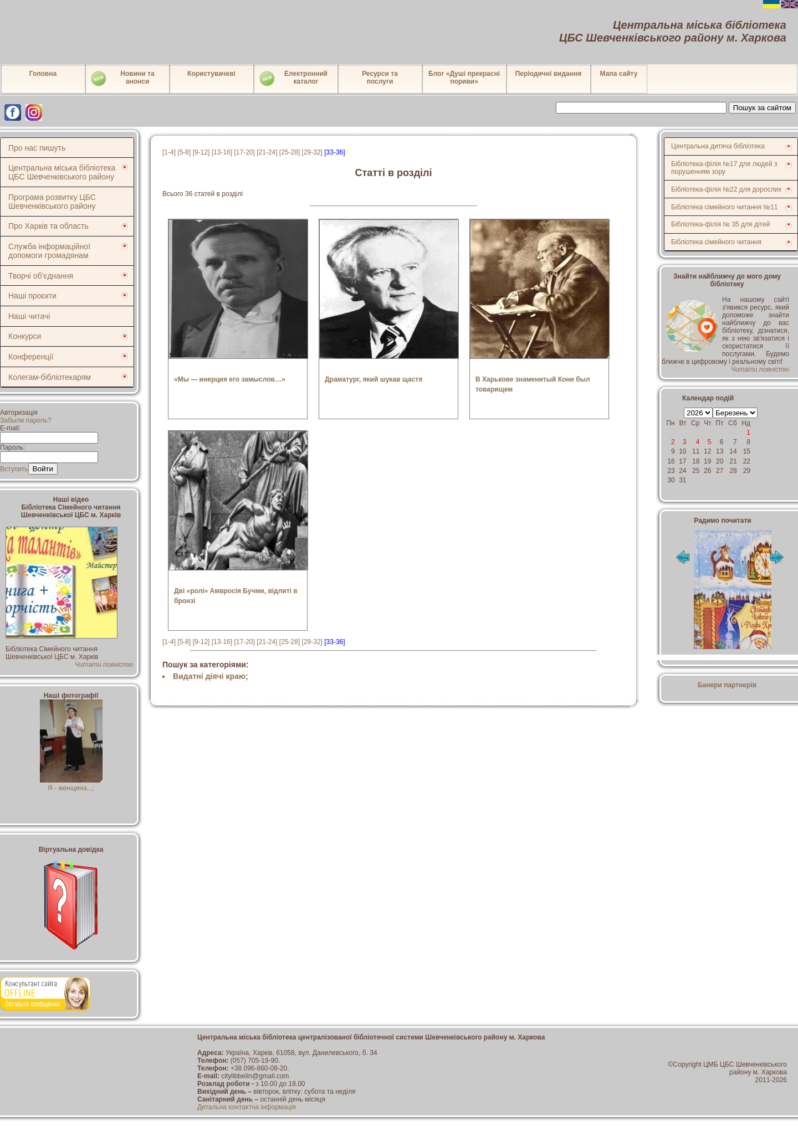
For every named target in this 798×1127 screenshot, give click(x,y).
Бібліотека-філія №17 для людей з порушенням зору (724, 168)
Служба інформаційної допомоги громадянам (49, 251)
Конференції (30, 356)
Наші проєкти (32, 295)
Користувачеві (211, 74)
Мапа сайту (619, 74)
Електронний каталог (293, 79)
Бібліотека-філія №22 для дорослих (726, 189)
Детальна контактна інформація (246, 1107)
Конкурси (24, 336)
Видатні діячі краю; (210, 676)
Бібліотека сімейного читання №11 (724, 207)
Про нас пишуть (36, 147)
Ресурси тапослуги (380, 77)
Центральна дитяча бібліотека (718, 146)
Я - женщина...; (71, 784)
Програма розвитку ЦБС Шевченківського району (52, 201)
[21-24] (267, 152)
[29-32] (312, 152)
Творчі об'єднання (40, 275)
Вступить (14, 469)
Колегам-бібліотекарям (49, 377)
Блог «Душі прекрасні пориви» (464, 77)
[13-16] (222, 152)
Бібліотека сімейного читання (716, 242)
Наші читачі (29, 316)
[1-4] (169, 152)
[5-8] (184, 152)
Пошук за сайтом (762, 108)
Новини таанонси (122, 79)
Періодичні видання (548, 74)
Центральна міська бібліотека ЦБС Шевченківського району (61, 172)
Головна (43, 74)
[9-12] (201, 152)
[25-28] (289, 152)
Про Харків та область (48, 226)
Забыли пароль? (26, 420)
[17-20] (244, 152)
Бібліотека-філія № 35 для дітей (720, 224)
